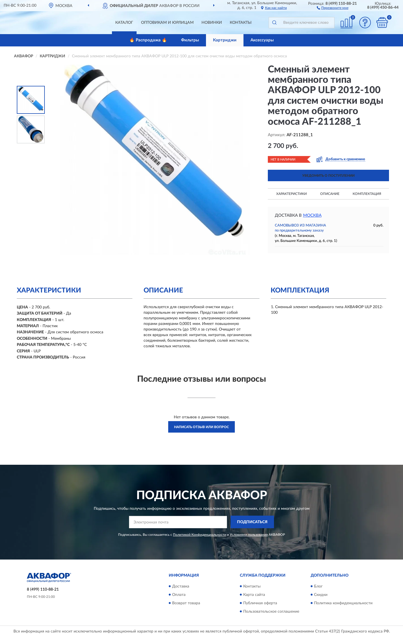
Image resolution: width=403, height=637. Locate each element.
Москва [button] (312, 215)
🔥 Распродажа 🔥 (148, 40)
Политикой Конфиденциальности (199, 534)
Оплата (179, 595)
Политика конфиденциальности (343, 603)
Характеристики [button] (291, 193)
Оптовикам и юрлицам (167, 23)
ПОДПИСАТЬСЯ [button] (252, 522)
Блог (318, 586)
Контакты (241, 23)
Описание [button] (329, 193)
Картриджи (224, 40)
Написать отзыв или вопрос (201, 427)
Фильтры (190, 40)
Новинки (212, 23)
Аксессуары (262, 40)
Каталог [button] (124, 23)
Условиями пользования (249, 534)
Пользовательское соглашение (271, 612)
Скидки (320, 595)
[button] (332, 7)
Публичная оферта (260, 603)
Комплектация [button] (367, 193)
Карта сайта (254, 595)
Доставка (180, 586)
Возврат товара (186, 603)
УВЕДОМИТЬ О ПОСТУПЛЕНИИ (328, 175)
